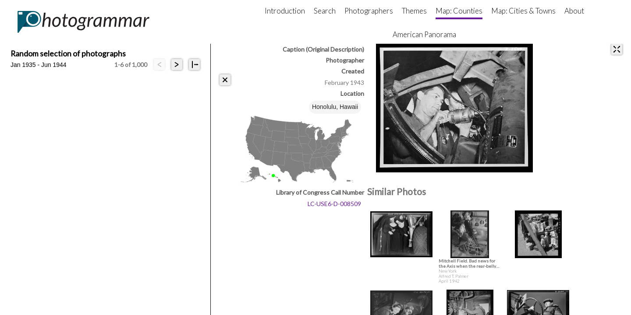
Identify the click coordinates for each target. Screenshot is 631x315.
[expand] (616, 49)
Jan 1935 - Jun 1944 (39, 65)
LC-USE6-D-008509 (334, 203)
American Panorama (424, 34)
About (574, 10)
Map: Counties (459, 10)
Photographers (368, 10)
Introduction (285, 10)
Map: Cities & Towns (523, 10)
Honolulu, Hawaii (335, 106)
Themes (414, 10)
